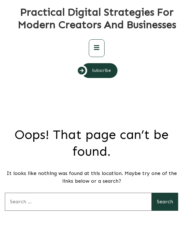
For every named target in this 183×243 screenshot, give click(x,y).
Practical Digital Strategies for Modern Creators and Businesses (97, 18)
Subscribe (96, 70)
